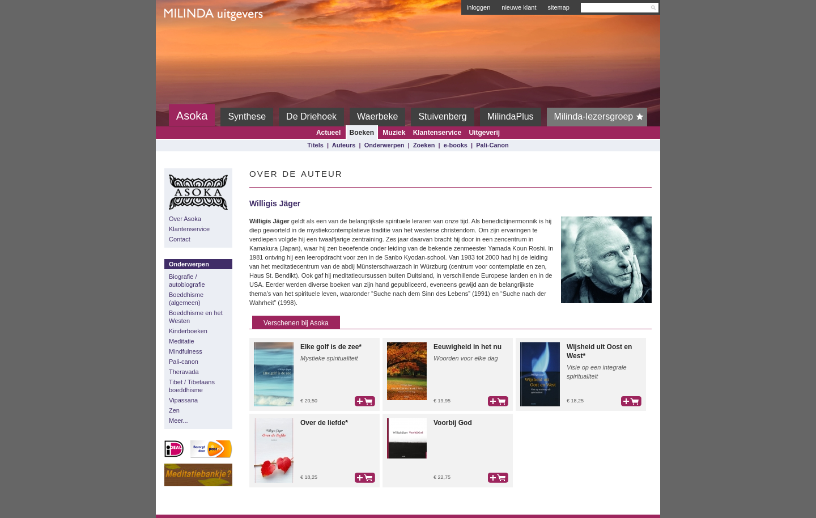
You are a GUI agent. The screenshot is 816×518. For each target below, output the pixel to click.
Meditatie (181, 341)
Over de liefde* (324, 423)
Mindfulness (185, 351)
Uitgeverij (484, 133)
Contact (179, 239)
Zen (174, 410)
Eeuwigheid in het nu (468, 347)
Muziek (393, 133)
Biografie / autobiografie (187, 280)
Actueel (328, 133)
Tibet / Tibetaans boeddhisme (192, 386)
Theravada (184, 371)
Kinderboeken (188, 331)
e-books (456, 145)
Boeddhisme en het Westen (196, 316)
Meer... (178, 420)
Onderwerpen (384, 145)
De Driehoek (311, 116)
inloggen (479, 7)
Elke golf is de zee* (331, 347)
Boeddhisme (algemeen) (186, 298)
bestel (365, 401)
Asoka (192, 115)
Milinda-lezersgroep (601, 116)
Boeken (362, 133)
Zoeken (424, 145)
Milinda (187, 40)
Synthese (247, 116)
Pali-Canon (492, 145)
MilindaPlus (510, 116)
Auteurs (344, 145)
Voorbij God (453, 423)
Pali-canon (183, 361)
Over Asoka (185, 218)
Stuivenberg (442, 116)
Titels (315, 145)
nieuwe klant (519, 7)
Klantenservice (437, 133)
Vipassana (183, 400)
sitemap (558, 7)
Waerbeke (377, 116)
